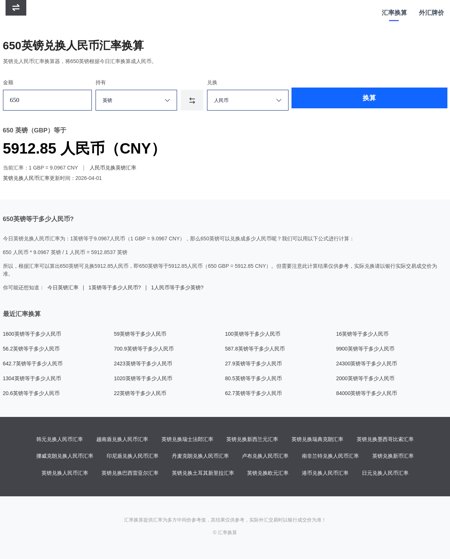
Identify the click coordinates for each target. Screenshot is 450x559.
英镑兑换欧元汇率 (268, 474)
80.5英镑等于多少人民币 (253, 378)
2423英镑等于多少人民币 (143, 363)
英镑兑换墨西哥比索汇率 (385, 440)
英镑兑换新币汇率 (393, 457)
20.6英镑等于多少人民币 (31, 393)
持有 (106, 82)
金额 (8, 82)
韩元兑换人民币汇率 (59, 440)
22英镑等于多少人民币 (140, 393)
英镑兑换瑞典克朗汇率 (317, 440)
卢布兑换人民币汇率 (265, 457)
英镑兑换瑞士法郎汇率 (187, 440)
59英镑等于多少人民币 (140, 334)
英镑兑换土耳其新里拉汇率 (203, 474)
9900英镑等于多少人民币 (365, 349)
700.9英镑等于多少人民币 (144, 349)
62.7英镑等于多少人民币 (253, 393)
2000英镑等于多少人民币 (365, 378)
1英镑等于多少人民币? (115, 287)
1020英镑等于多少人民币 (143, 378)
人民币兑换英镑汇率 (113, 168)
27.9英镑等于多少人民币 (253, 363)
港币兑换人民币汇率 (325, 474)
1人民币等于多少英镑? (177, 287)
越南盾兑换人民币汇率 (122, 440)
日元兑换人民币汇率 (385, 474)
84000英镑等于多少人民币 (366, 393)
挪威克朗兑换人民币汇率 (64, 457)
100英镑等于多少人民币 (252, 334)
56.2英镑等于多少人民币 (31, 349)
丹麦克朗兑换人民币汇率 (200, 457)
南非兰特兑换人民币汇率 (330, 457)
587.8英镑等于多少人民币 (255, 349)
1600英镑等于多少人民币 (32, 334)
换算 (335, 100)
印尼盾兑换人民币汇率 (133, 457)
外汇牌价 (431, 12)
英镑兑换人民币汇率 (26, 178)
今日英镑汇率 (63, 287)
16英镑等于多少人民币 (362, 334)
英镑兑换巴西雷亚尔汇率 (130, 474)
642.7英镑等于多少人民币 (33, 363)
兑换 (223, 82)
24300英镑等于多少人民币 (366, 363)
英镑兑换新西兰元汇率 (252, 440)
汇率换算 (394, 12)
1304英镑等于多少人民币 (32, 378)
